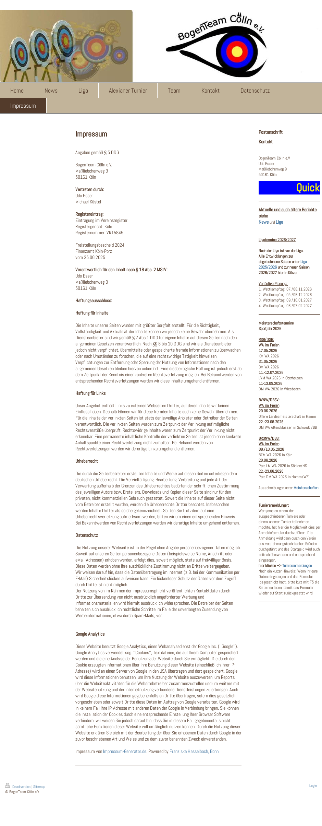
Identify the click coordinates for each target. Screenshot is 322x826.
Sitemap (39, 786)
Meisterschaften (306, 488)
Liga (279, 222)
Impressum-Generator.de (124, 751)
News (264, 222)
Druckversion (18, 786)
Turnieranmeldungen (297, 565)
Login (313, 785)
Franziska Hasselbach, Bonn (194, 751)
